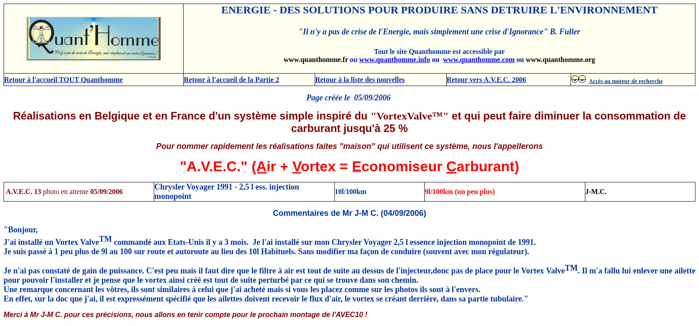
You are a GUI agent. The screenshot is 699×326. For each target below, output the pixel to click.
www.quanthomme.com (479, 59)
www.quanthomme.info (394, 59)
